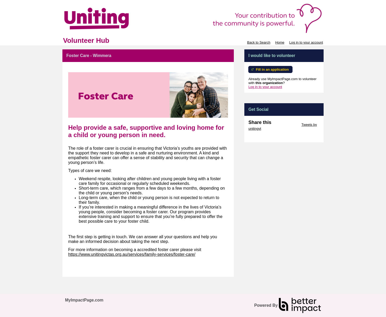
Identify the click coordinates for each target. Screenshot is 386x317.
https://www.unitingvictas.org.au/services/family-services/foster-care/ (131, 254)
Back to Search (258, 42)
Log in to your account (306, 42)
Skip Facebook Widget (265, 136)
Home (279, 42)
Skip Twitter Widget (285, 125)
